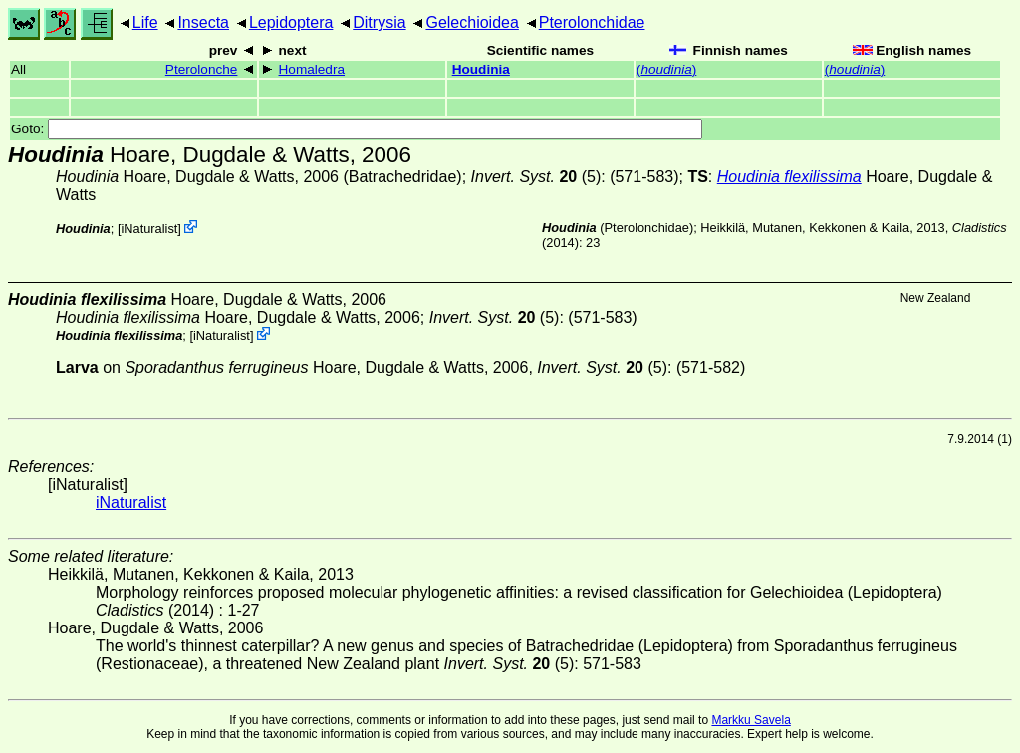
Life (145, 22)
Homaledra (312, 69)
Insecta (203, 22)
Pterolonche (201, 69)
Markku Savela (750, 720)
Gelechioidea (471, 22)
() (666, 69)
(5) (536, 176)
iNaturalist (149, 228)
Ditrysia (379, 22)
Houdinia (481, 69)
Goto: (356, 129)
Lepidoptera (291, 22)
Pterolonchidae (592, 22)
